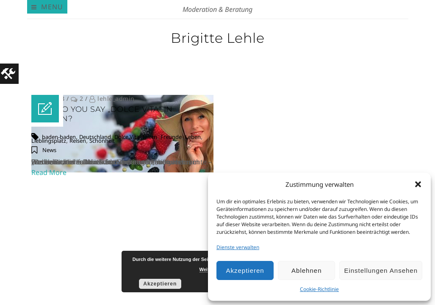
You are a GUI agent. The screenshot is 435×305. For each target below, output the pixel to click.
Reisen (77, 140)
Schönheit (102, 140)
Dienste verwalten (237, 247)
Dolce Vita (126, 137)
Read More (48, 172)
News (49, 150)
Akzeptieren (245, 270)
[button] (418, 184)
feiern (150, 137)
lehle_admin (116, 98)
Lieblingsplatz (48, 140)
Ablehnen (306, 270)
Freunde (171, 137)
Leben (193, 137)
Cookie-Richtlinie (319, 289)
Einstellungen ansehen (381, 270)
